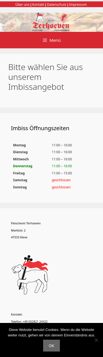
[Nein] (96, 340)
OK (51, 345)
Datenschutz (56, 4)
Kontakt (38, 4)
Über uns (22, 4)
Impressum (78, 4)
